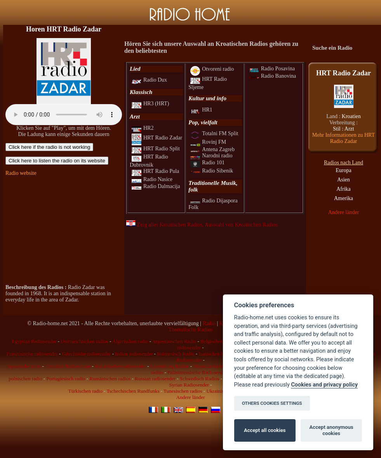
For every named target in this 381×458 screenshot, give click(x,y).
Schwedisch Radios (199, 378)
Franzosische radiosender (32, 354)
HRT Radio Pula (155, 171)
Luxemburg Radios (169, 366)
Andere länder (343, 212)
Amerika (343, 198)
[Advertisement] (63, 230)
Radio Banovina (272, 76)
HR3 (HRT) (150, 103)
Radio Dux (149, 80)
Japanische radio (24, 366)
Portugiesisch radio (66, 378)
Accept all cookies (264, 430)
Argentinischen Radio (174, 341)
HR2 (142, 128)
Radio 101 (207, 162)
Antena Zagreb (212, 149)
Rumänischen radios (109, 378)
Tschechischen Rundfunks (133, 391)
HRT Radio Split (156, 149)
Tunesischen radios (183, 391)
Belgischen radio (217, 341)
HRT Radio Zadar (157, 138)
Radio (209, 323)
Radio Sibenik (211, 171)
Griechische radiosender (86, 354)
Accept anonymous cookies (331, 430)
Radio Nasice (152, 179)
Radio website (21, 173)
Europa (343, 170)
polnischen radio (25, 378)
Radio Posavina (272, 68)
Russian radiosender (155, 378)
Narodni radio (211, 155)
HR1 (201, 110)
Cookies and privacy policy (324, 384)
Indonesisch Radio (175, 354)
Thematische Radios (191, 330)
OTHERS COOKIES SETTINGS (272, 403)
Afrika (343, 189)
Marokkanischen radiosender (222, 366)
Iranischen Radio (215, 354)
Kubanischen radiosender (120, 366)
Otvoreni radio (212, 69)
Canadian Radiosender (67, 366)
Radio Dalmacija (156, 186)
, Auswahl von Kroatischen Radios (240, 225)
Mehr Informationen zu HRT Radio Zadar (343, 138)
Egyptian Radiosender (34, 341)
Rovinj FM (208, 142)
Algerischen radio (130, 341)
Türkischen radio (85, 391)
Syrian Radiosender (189, 385)
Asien (343, 180)
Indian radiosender (134, 354)
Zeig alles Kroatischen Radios (164, 225)
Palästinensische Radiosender (197, 372)
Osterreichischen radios (84, 341)
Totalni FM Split (214, 133)
